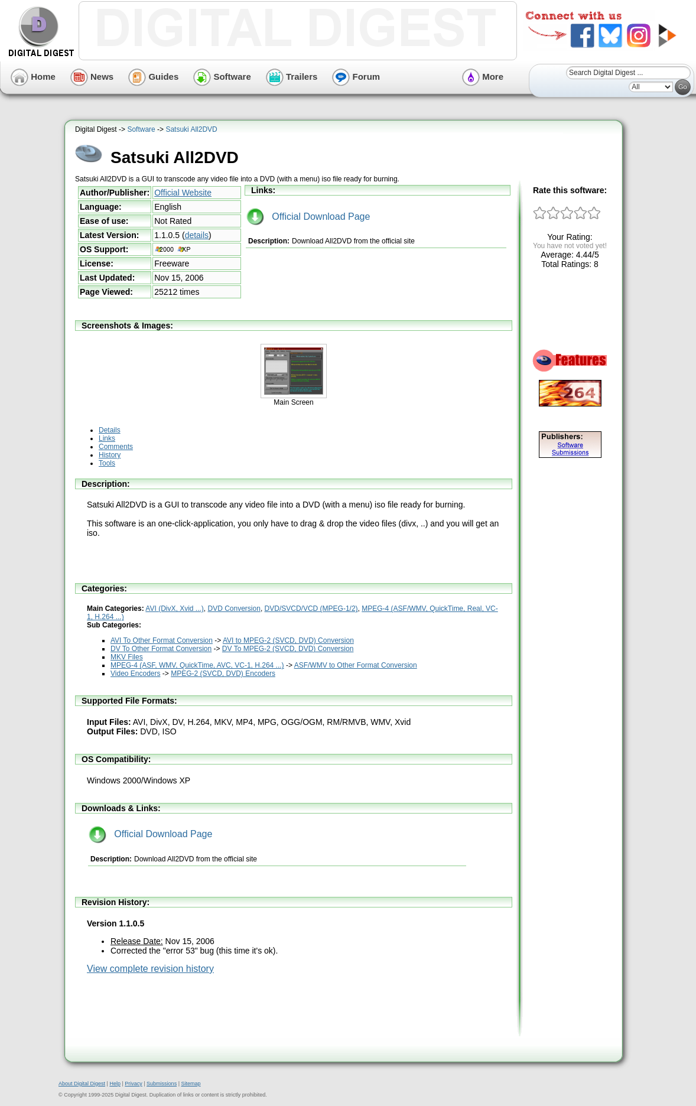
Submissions (162, 1084)
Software (222, 76)
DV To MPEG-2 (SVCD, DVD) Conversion (288, 649)
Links (107, 438)
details (197, 235)
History (110, 455)
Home (33, 76)
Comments (116, 447)
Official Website (183, 192)
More (482, 76)
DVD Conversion (234, 608)
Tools (107, 463)
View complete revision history (150, 969)
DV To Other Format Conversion (161, 649)
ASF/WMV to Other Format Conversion (355, 665)
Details (110, 430)
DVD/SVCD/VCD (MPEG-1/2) (311, 608)
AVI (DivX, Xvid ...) (174, 608)
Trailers (292, 76)
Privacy (133, 1084)
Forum (356, 76)
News (91, 76)
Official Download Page (308, 217)
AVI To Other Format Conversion (161, 640)
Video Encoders (135, 673)
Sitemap (190, 1084)
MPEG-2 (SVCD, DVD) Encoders (223, 673)
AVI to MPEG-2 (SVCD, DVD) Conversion (288, 640)
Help (115, 1084)
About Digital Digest (81, 1084)
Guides (153, 76)
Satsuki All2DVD (191, 129)
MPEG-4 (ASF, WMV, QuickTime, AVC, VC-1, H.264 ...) (197, 665)
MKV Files (126, 657)
